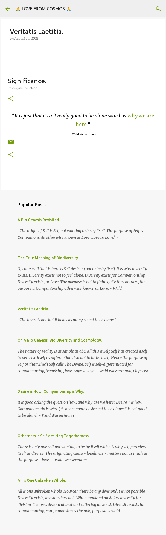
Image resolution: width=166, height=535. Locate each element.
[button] (11, 99)
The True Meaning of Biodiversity (48, 258)
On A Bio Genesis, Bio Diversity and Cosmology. (60, 340)
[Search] (158, 8)
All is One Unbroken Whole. (42, 480)
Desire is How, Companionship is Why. (51, 391)
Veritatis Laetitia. (33, 309)
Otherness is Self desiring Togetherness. (53, 436)
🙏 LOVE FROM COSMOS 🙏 (43, 8)
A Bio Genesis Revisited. (39, 220)
